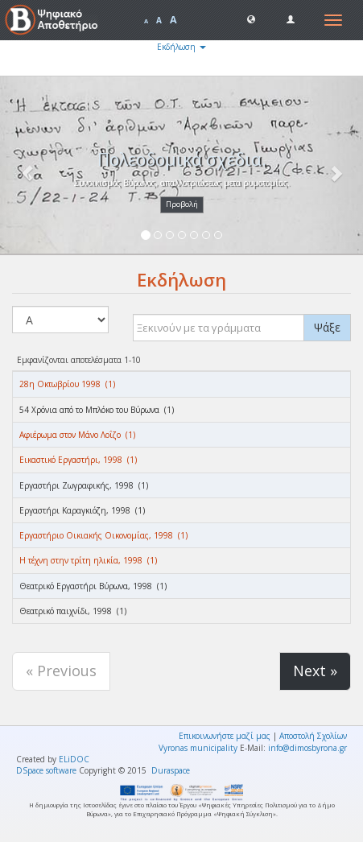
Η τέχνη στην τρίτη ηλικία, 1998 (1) (88, 560)
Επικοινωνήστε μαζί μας (224, 735)
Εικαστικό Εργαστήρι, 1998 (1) (78, 459)
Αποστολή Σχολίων (313, 735)
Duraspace (170, 770)
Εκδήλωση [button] (181, 46)
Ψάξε (327, 327)
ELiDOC (74, 759)
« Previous (61, 670)
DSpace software (46, 770)
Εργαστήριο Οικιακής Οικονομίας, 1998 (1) (103, 535)
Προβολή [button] (182, 204)
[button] (251, 18)
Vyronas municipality (198, 747)
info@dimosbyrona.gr (307, 747)
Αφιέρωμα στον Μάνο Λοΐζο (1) (77, 434)
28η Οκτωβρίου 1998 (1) (67, 384)
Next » (315, 670)
